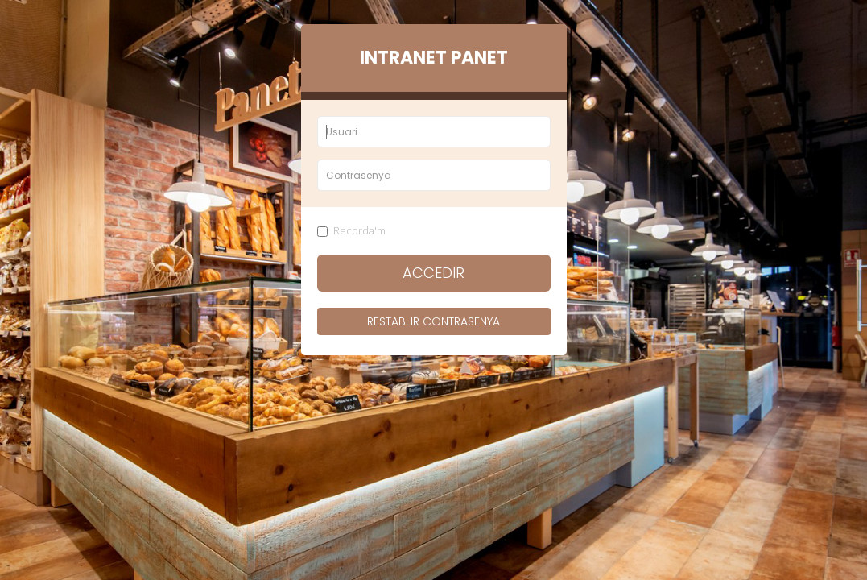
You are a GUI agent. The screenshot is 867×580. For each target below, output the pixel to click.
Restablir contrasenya (433, 321)
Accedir (433, 273)
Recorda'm (351, 230)
